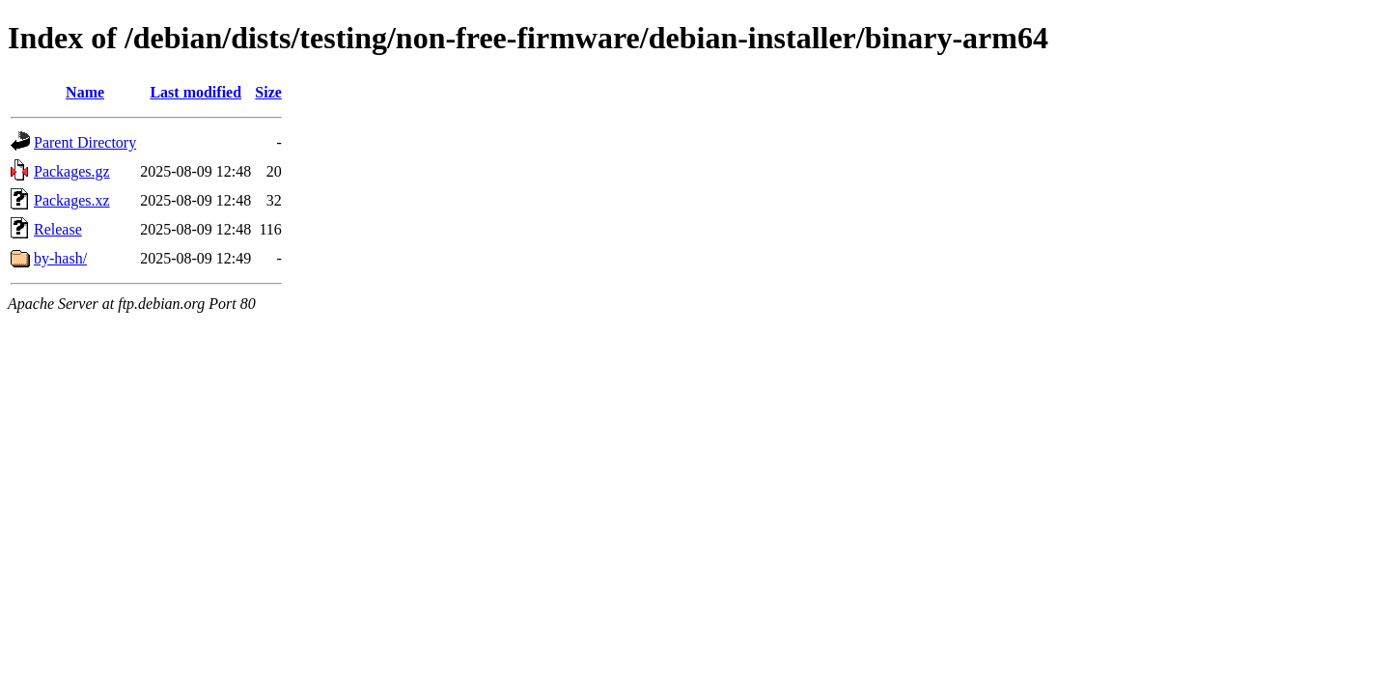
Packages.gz (72, 171)
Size (268, 92)
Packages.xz (72, 200)
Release (58, 229)
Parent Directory (85, 142)
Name (85, 92)
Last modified (195, 92)
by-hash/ (60, 258)
